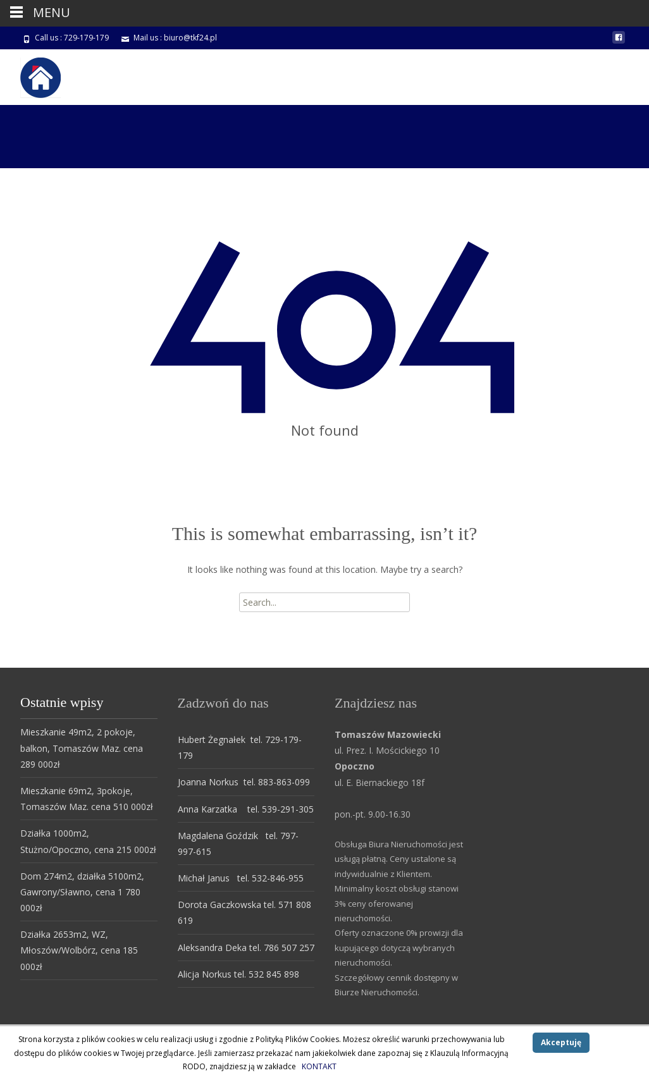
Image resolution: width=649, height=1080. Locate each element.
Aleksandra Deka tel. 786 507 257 (246, 948)
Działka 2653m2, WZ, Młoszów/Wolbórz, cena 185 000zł (79, 950)
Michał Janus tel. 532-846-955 (241, 878)
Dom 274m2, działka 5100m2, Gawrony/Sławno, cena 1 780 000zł (82, 892)
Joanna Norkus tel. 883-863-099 (244, 782)
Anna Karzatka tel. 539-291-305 (246, 809)
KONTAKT (319, 1066)
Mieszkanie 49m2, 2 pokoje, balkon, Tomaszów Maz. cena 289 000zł (81, 748)
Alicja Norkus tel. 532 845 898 (238, 974)
